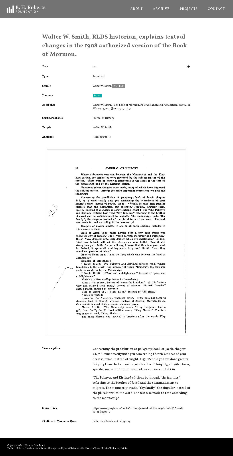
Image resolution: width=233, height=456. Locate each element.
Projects (189, 9)
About (136, 9)
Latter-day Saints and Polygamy (111, 421)
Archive (161, 9)
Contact (216, 9)
